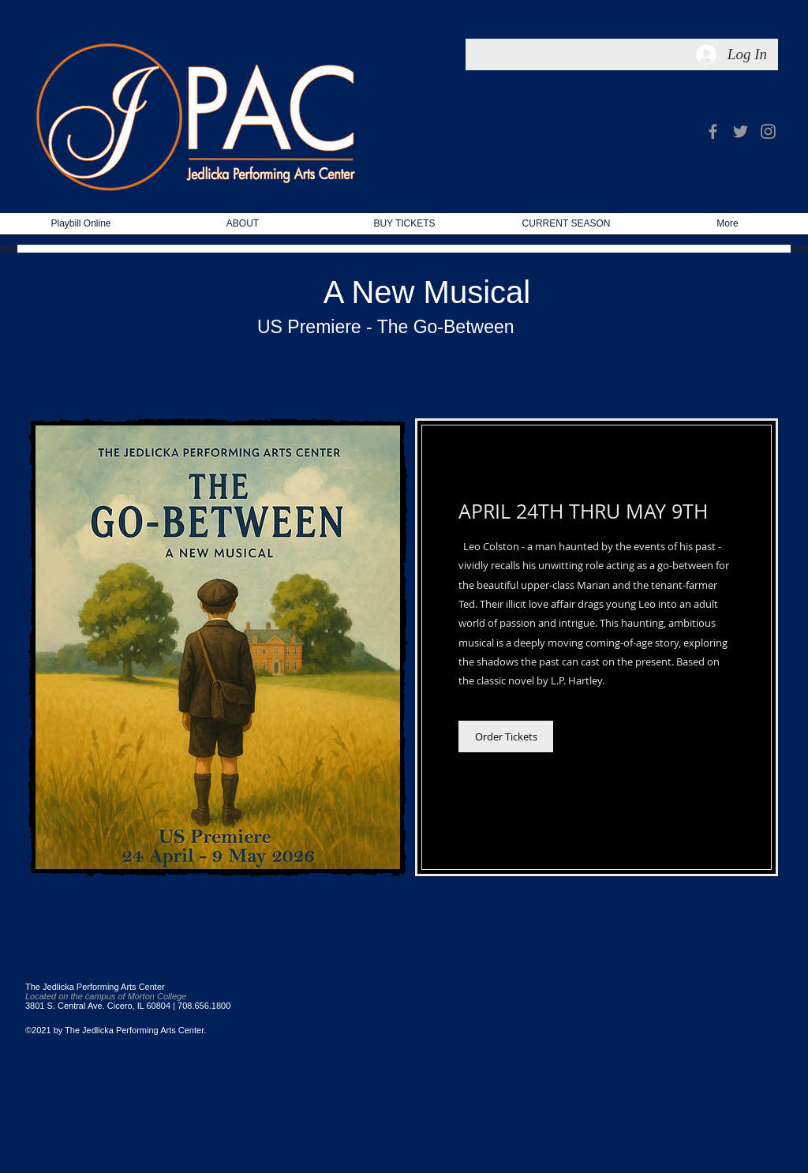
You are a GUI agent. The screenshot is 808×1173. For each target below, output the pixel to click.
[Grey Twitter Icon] (740, 131)
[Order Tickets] (505, 736)
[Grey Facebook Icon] (713, 131)
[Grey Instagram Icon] (768, 131)
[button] (566, 229)
